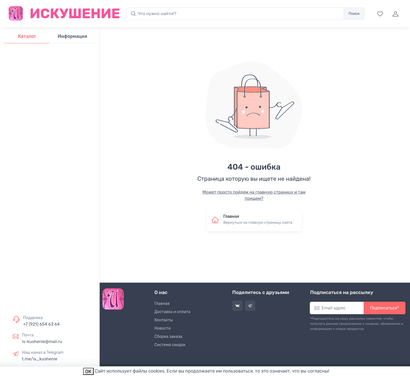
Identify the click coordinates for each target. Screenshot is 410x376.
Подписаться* (384, 308)
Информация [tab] (72, 36)
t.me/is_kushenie (39, 358)
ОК (88, 371)
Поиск (354, 13)
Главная (161, 303)
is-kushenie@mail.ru (42, 341)
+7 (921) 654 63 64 (41, 324)
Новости (162, 328)
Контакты (163, 320)
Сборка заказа (168, 336)
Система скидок (169, 344)
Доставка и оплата (172, 311)
